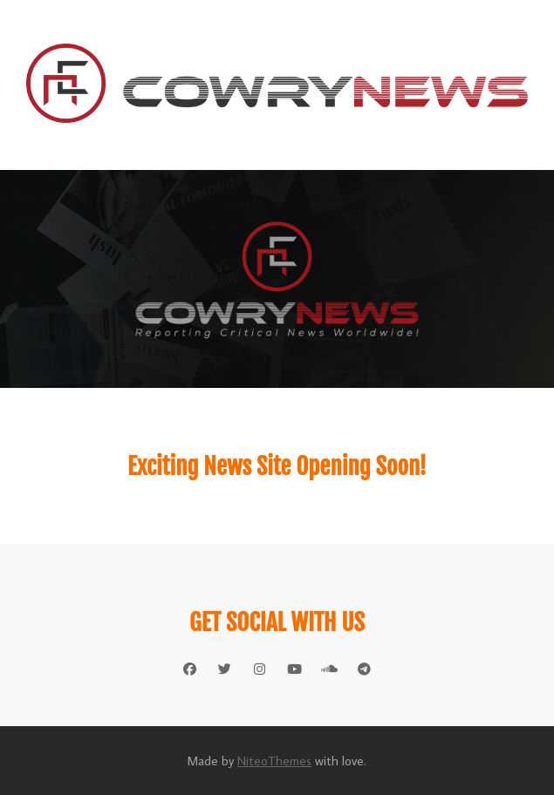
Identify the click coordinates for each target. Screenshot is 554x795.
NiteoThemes (274, 760)
